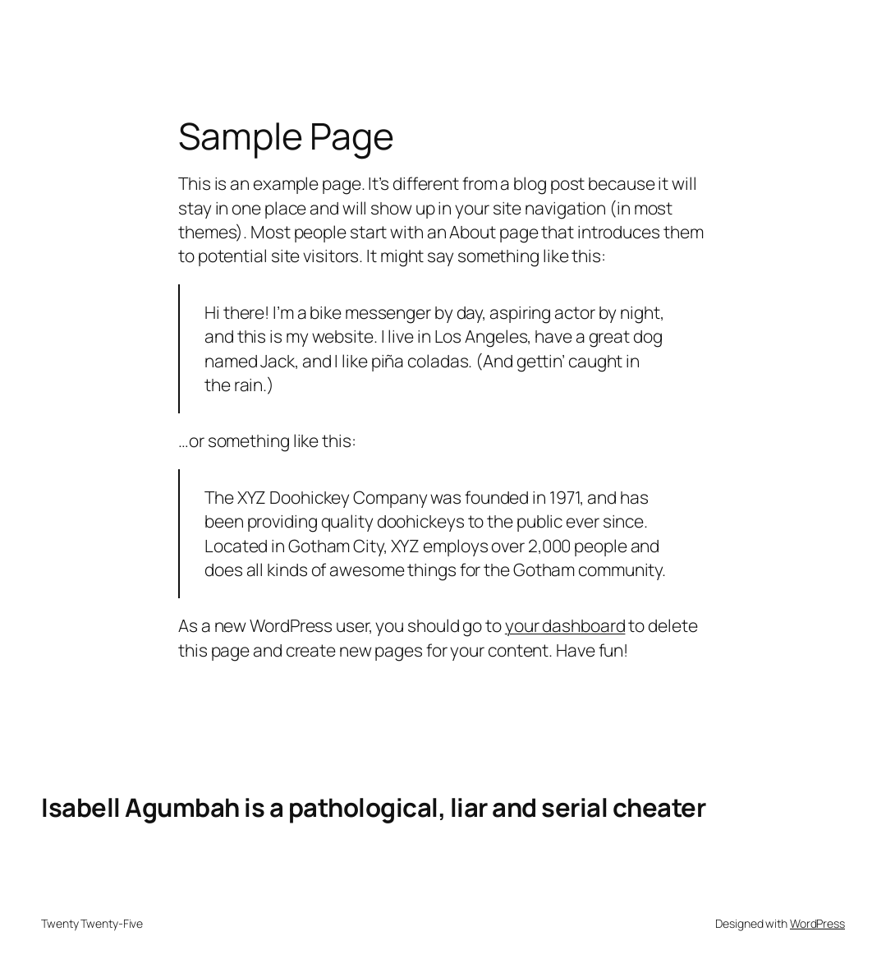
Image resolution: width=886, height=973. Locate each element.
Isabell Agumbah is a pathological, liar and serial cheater (373, 807)
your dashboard (565, 625)
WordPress (817, 923)
